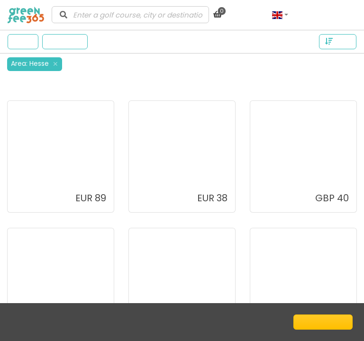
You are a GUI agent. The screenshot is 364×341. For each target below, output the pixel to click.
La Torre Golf (160, 172)
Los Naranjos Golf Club (56, 172)
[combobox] (130, 14)
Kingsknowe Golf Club (298, 172)
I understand (323, 321)
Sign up (309, 14)
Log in (341, 14)
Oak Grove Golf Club (174, 299)
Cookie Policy (95, 321)
